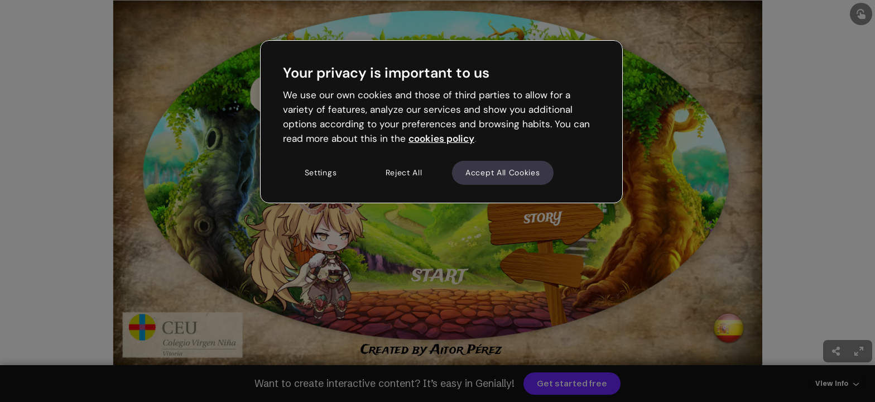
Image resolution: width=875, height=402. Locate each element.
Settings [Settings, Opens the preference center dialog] (321, 173)
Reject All (404, 173)
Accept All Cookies (502, 173)
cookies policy (441, 138)
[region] (441, 121)
